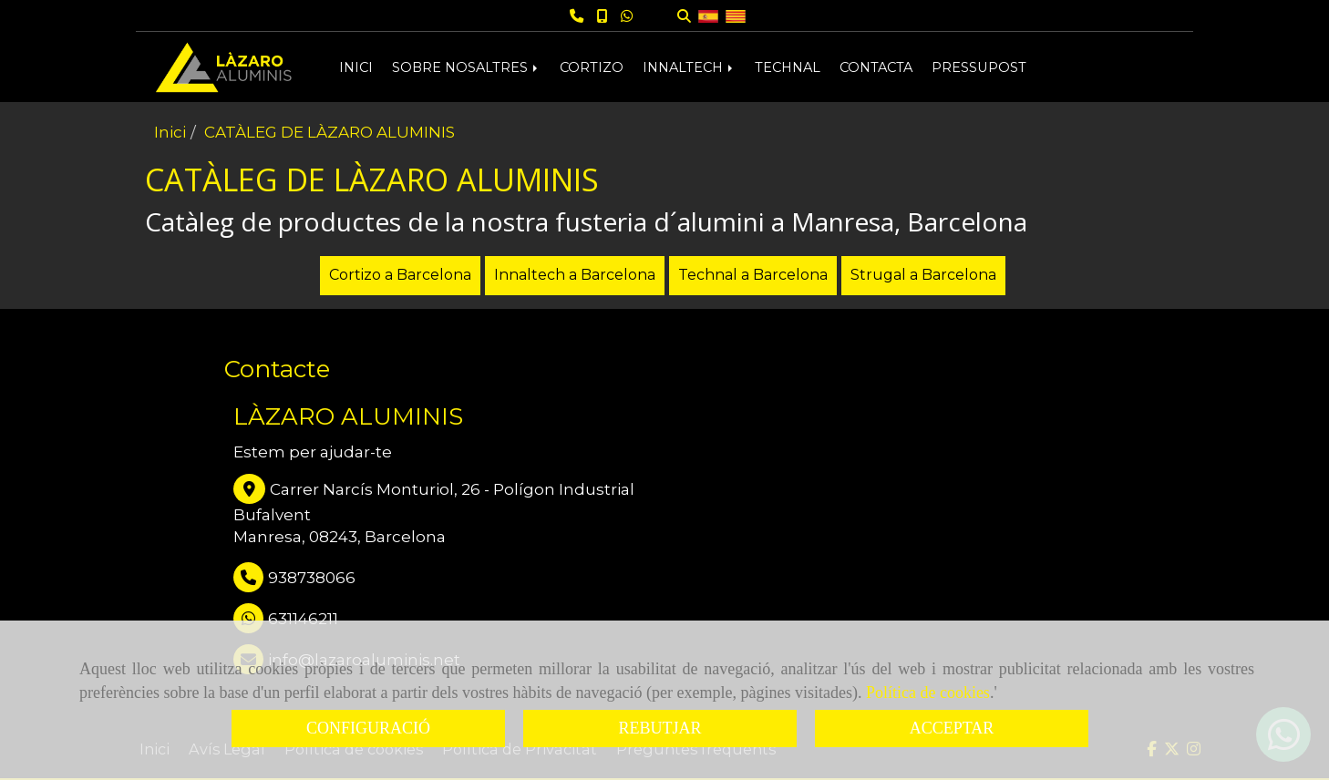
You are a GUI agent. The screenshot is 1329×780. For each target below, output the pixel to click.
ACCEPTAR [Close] (952, 728)
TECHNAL (787, 67)
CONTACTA (876, 67)
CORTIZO (591, 67)
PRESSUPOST (979, 67)
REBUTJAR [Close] (659, 728)
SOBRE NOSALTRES (466, 67)
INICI (356, 67)
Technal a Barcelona (753, 274)
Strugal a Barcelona (923, 274)
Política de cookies (928, 692)
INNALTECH (689, 67)
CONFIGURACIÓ (368, 728)
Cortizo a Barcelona (400, 274)
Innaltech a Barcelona (574, 274)
